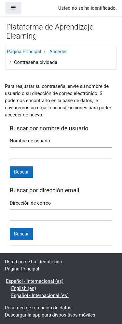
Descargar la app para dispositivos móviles (50, 315)
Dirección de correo (30, 203)
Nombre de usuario (30, 141)
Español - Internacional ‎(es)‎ (34, 281)
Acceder (58, 51)
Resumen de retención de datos (38, 308)
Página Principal (24, 51)
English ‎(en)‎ (23, 288)
